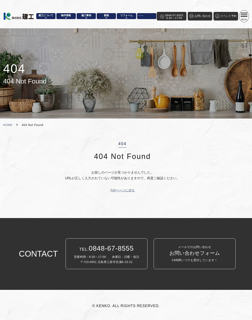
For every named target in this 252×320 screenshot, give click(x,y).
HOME (7, 125)
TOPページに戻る (122, 190)
